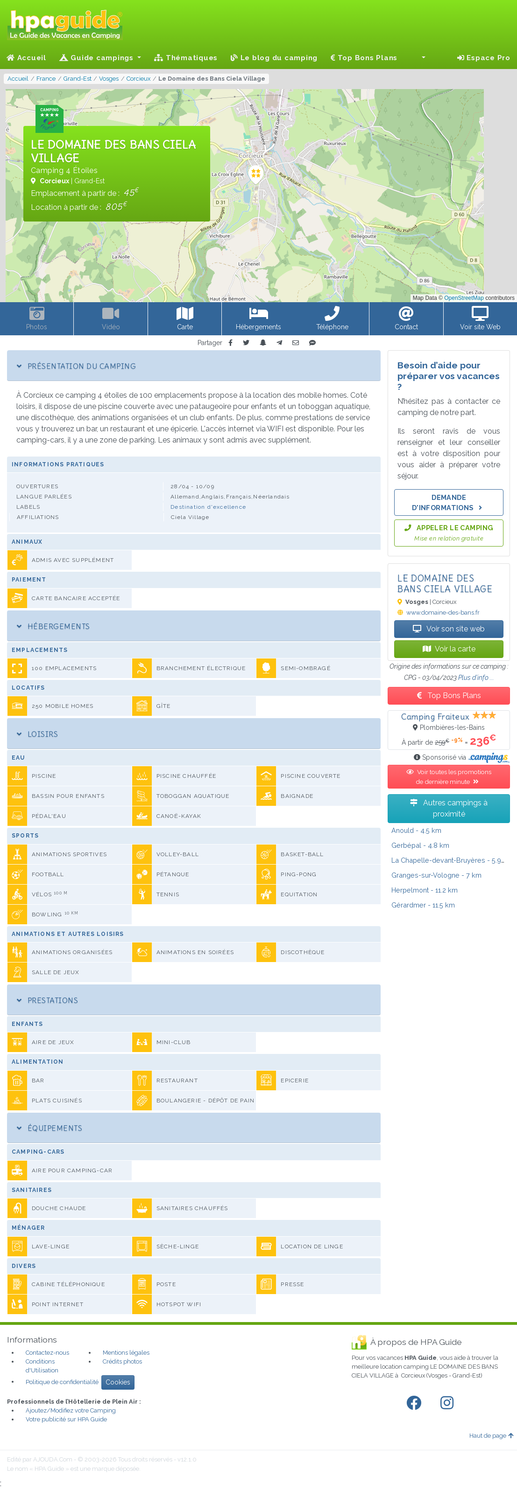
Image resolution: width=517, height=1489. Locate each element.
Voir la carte (449, 648)
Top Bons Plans (364, 58)
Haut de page (491, 1435)
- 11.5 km (423, 905)
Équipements (49, 1128)
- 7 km (436, 875)
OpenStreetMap (464, 298)
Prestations (47, 1000)
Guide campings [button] (97, 58)
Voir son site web (449, 628)
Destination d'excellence (208, 507)
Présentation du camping (76, 366)
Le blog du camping (274, 58)
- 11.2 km (424, 890)
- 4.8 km (420, 845)
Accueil (26, 58)
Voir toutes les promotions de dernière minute (448, 776)
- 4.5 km (416, 830)
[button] (418, 58)
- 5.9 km (452, 860)
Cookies (118, 1382)
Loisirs (37, 734)
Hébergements (53, 626)
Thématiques (186, 58)
